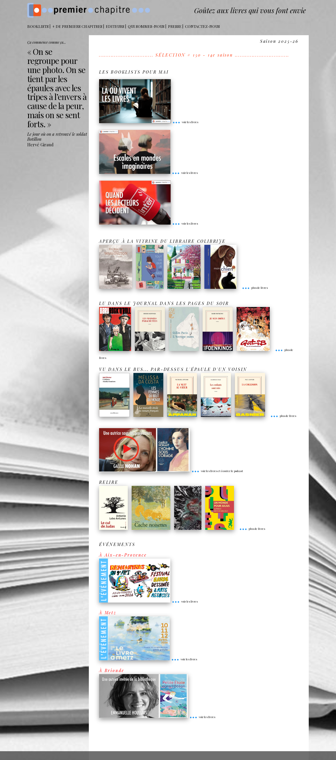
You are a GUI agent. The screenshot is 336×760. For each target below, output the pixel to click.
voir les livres (185, 122)
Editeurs (115, 26)
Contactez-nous (202, 26)
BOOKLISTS (38, 26)
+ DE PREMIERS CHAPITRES (77, 26)
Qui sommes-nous (146, 26)
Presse (174, 26)
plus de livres (255, 287)
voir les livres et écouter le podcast (217, 471)
